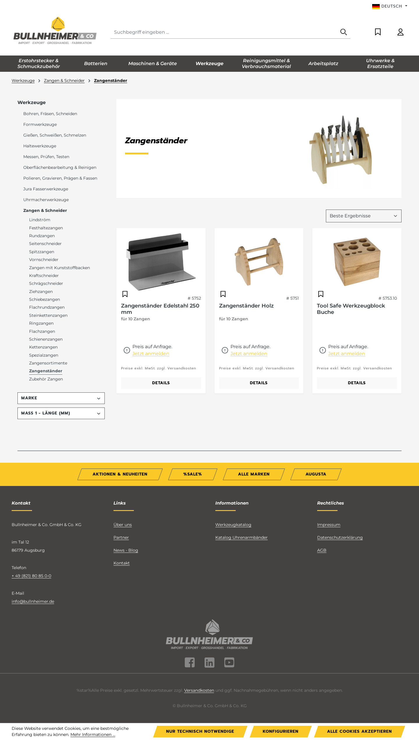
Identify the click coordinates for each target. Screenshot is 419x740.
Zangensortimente (48, 363)
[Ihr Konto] (400, 32)
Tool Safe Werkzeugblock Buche (351, 309)
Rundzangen (42, 235)
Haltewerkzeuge (39, 146)
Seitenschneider (45, 243)
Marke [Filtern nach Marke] (61, 398)
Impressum (328, 524)
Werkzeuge (31, 102)
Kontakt (121, 563)
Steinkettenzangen (48, 315)
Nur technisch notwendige (200, 731)
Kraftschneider (44, 275)
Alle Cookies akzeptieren (359, 731)
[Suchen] (343, 32)
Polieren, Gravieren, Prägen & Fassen (60, 178)
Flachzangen (42, 331)
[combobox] (224, 32)
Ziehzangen (41, 291)
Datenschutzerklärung (340, 537)
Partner (121, 537)
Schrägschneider (46, 283)
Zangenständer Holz (246, 306)
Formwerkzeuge (40, 124)
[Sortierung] (364, 216)
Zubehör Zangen (46, 379)
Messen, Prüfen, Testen (46, 156)
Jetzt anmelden (150, 353)
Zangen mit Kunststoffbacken (59, 267)
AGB (321, 550)
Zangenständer (45, 370)
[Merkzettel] (377, 32)
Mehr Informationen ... (92, 734)
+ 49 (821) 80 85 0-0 (31, 575)
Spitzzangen (41, 251)
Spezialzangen (43, 355)
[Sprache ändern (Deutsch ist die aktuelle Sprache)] (389, 6)
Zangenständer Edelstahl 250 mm (160, 309)
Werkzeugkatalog (233, 524)
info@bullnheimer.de (33, 601)
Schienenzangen (46, 339)
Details (161, 383)
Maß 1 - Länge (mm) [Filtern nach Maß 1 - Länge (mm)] (61, 413)
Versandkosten (199, 690)
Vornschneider (43, 259)
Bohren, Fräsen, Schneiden (50, 113)
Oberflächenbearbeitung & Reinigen (59, 167)
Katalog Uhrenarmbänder (241, 537)
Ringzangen (41, 323)
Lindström (39, 219)
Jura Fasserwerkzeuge (45, 189)
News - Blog (125, 550)
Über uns (122, 524)
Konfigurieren (281, 731)
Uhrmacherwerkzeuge (46, 199)
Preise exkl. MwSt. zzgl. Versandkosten (158, 368)
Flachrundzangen (47, 307)
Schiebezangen (44, 299)
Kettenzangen (43, 347)
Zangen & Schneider (45, 210)
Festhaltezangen (46, 227)
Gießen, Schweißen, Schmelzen (54, 135)
